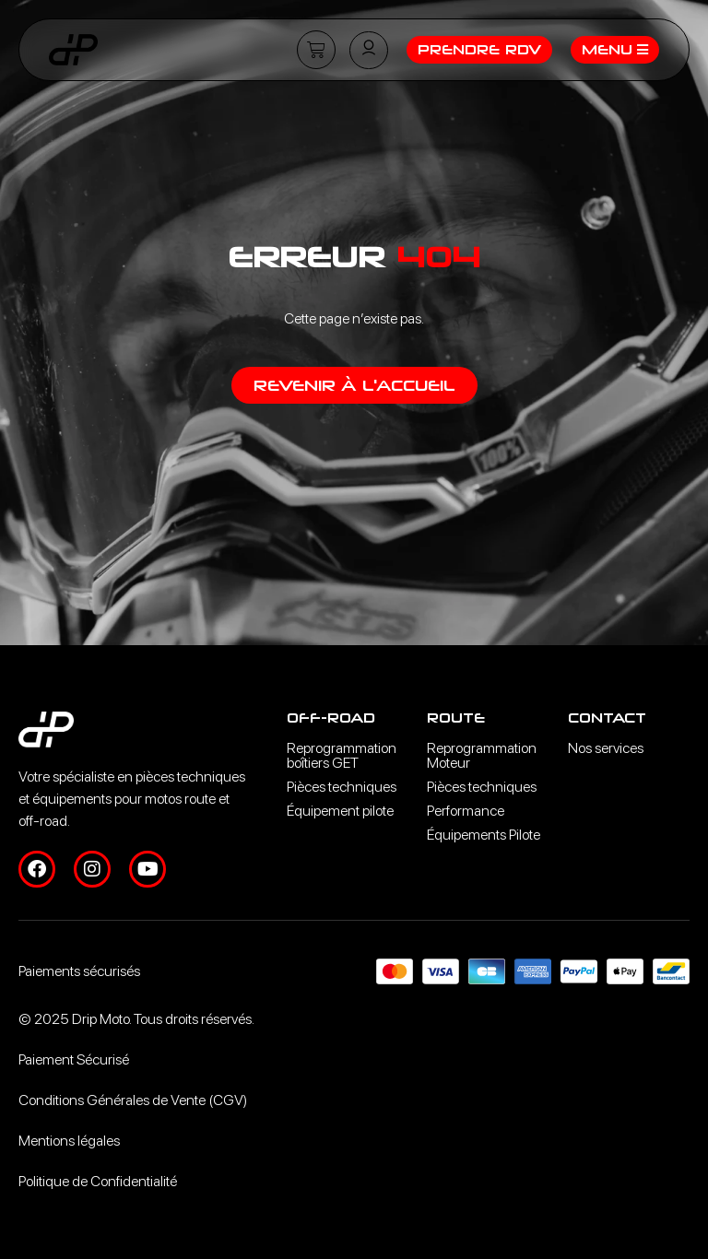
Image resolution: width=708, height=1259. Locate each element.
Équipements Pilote (483, 834)
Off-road (331, 717)
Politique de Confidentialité (97, 1181)
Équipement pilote (340, 810)
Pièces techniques (341, 786)
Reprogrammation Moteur (482, 755)
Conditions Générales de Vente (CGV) (132, 1100)
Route (456, 717)
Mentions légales (69, 1140)
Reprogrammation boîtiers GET (341, 755)
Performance (465, 810)
